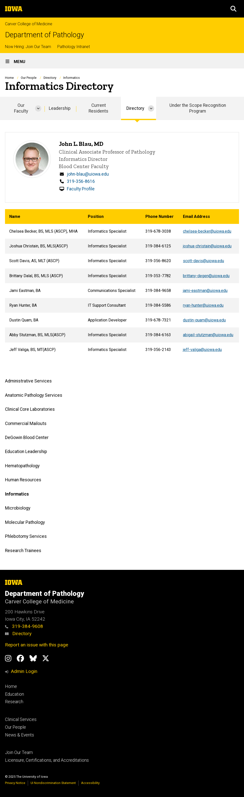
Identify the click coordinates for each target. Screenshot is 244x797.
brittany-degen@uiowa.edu (206, 275)
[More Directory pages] (151, 108)
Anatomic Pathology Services (33, 395)
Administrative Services (28, 381)
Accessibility (90, 783)
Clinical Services (21, 719)
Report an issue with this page (36, 645)
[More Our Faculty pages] (38, 108)
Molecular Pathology (25, 522)
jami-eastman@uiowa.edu (205, 290)
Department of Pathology (44, 35)
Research (14, 701)
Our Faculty (21, 108)
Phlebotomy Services (26, 536)
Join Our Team (19, 752)
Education (14, 694)
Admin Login (24, 671)
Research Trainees (23, 550)
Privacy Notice (15, 783)
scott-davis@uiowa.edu (203, 260)
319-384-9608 (24, 626)
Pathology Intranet (73, 46)
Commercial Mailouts (26, 423)
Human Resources (23, 480)
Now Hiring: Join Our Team (28, 46)
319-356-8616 (81, 181)
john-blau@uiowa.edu (88, 174)
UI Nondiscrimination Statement (53, 783)
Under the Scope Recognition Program (197, 108)
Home (9, 78)
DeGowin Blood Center (27, 437)
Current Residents (98, 108)
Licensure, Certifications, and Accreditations (47, 760)
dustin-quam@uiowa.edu (204, 320)
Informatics (17, 494)
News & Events (19, 734)
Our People (29, 78)
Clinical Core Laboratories (30, 409)
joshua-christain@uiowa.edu (207, 246)
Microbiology (17, 508)
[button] (233, 9)
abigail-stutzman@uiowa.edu (208, 334)
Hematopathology (22, 465)
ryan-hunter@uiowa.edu (203, 305)
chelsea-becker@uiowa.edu (207, 231)
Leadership (60, 108)
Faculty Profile (81, 188)
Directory (18, 633)
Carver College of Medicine (28, 24)
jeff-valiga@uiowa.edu (202, 349)
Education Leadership (26, 451)
